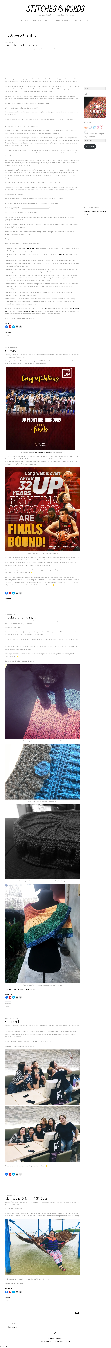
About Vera (24, 20)
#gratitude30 (49, 49)
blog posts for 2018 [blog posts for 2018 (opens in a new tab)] (29, 311)
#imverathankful (67, 354)
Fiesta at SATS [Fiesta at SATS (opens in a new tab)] (61, 254)
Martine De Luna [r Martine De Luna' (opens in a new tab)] (31, 248)
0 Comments (59, 49)
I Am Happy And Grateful (23, 45)
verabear (7, 49)
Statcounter (4, 1346)
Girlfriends (12, 1021)
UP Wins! (11, 351)
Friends (29, 354)
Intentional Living (28, 49)
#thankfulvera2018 (10, 357)
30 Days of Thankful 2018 (19, 354)
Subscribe (90, 146)
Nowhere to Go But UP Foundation (41, 452)
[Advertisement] (42, 63)
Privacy (88, 20)
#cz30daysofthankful (49, 354)
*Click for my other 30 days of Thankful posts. (20, 989)
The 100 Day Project (62, 20)
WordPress (50, 1341)
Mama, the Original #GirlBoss (26, 1198)
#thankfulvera (75, 354)
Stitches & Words (55, 1339)
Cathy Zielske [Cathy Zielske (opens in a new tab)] (43, 308)
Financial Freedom (17, 49)
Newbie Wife (36, 20)
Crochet (29, 621)
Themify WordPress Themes (63, 1341)
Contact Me (77, 20)
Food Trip (48, 20)
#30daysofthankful (41, 49)
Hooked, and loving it (20, 617)
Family (29, 1202)
